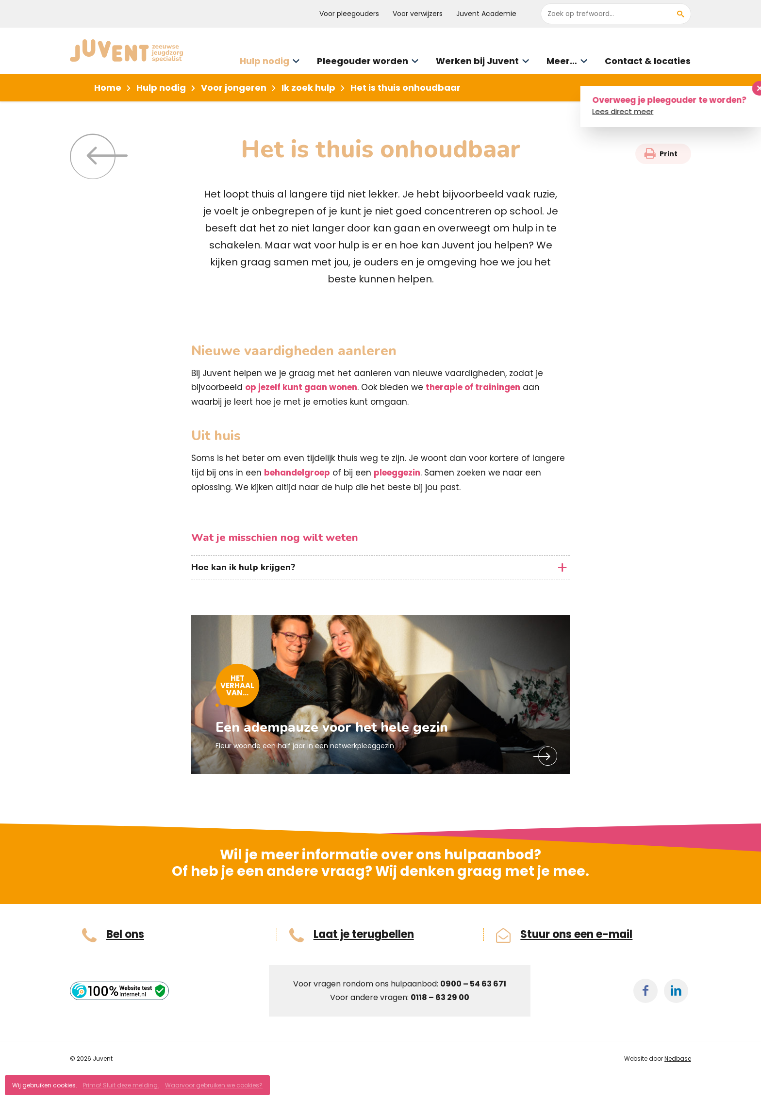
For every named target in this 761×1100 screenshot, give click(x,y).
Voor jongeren (233, 88)
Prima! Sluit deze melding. (121, 1085)
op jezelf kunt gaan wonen (301, 387)
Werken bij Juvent (477, 61)
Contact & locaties (648, 61)
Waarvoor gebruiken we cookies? (214, 1085)
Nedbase (677, 1058)
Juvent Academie (486, 13)
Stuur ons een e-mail (576, 934)
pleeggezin (397, 472)
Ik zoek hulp (308, 88)
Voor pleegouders (349, 13)
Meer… (561, 61)
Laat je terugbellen (364, 934)
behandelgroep (297, 472)
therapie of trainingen (473, 387)
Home (107, 88)
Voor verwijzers (418, 13)
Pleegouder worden (362, 61)
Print (669, 154)
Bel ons (125, 934)
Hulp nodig (264, 61)
